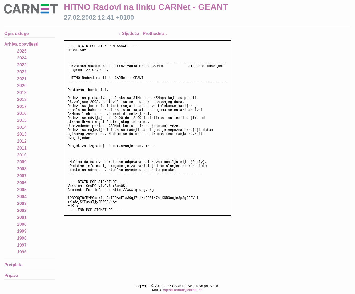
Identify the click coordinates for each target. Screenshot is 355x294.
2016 (22, 113)
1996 (22, 252)
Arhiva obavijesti (21, 44)
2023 (22, 65)
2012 (22, 141)
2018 (22, 99)
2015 (22, 120)
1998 (22, 238)
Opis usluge (16, 33)
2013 (22, 134)
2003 (22, 203)
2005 (22, 189)
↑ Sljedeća (129, 33)
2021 (22, 78)
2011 (22, 148)
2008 (22, 169)
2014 (22, 127)
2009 (22, 162)
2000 (22, 224)
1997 (22, 245)
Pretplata (13, 265)
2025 (22, 51)
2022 (22, 72)
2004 (22, 196)
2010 (22, 155)
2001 (22, 217)
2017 (22, 106)
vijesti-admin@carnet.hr (182, 290)
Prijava (11, 275)
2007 (22, 176)
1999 (22, 231)
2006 (22, 182)
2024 (22, 58)
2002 (22, 210)
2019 (22, 92)
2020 (22, 85)
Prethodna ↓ (155, 33)
